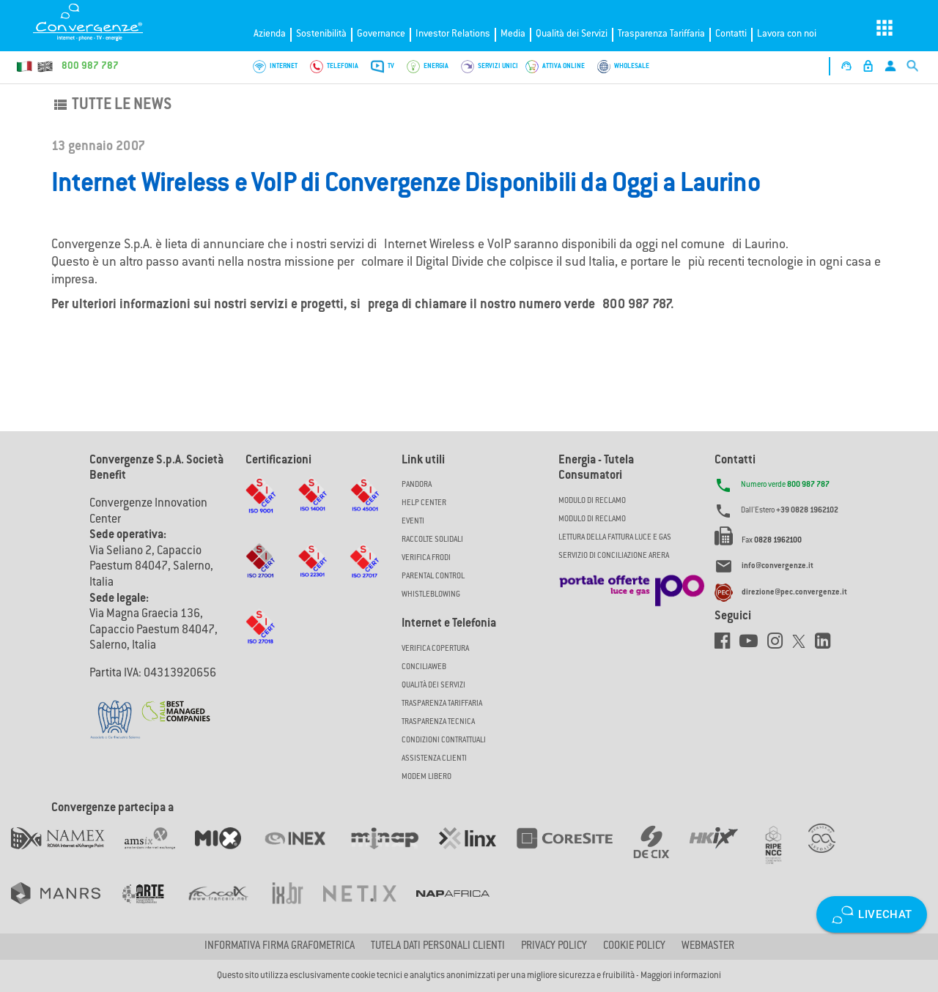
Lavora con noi (786, 34)
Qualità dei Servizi (572, 34)
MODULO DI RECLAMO (592, 501)
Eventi (413, 522)
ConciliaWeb (424, 667)
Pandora (417, 485)
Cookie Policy (634, 946)
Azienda (270, 34)
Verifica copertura (435, 649)
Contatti (731, 34)
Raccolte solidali (432, 540)
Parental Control (433, 577)
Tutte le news (111, 105)
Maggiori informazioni (680, 976)
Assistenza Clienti (434, 759)
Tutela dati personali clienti (438, 946)
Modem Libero (426, 777)
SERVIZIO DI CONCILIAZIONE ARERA (613, 556)
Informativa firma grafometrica (279, 946)
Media (513, 34)
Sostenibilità (321, 34)
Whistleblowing (431, 595)
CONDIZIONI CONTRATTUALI (444, 740)
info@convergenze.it (777, 567)
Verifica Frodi (426, 558)
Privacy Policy (554, 946)
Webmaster (708, 946)
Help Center (424, 503)
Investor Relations (453, 34)
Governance (381, 34)
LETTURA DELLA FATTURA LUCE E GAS (614, 538)
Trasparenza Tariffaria (661, 34)
